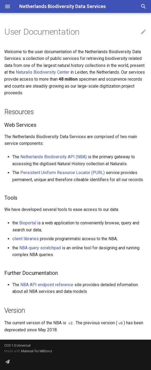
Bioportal (27, 222)
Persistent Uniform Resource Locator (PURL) (62, 172)
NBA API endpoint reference (46, 284)
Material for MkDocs (36, 351)
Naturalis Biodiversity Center (42, 72)
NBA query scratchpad (40, 247)
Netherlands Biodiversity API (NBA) (53, 156)
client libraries (25, 238)
